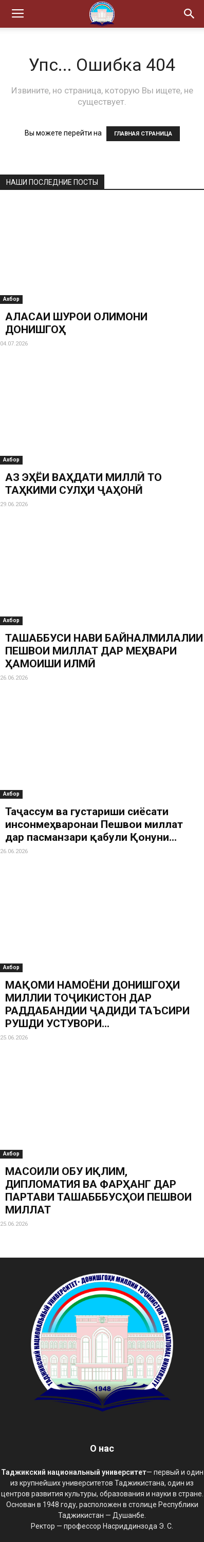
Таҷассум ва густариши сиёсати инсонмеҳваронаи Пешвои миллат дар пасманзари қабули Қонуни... (94, 824)
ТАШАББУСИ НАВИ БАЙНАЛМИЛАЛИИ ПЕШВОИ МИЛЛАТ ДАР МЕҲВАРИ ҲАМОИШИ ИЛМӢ (104, 651)
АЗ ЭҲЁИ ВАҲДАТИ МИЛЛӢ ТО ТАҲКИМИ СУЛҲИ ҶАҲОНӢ (83, 483)
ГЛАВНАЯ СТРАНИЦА (143, 133)
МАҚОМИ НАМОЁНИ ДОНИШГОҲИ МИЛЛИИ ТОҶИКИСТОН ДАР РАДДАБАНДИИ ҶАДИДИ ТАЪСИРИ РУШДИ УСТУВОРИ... (97, 1004)
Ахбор (11, 299)
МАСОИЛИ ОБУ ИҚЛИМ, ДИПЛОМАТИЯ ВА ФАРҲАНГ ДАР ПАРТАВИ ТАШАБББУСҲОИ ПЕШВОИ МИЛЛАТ (98, 1190)
